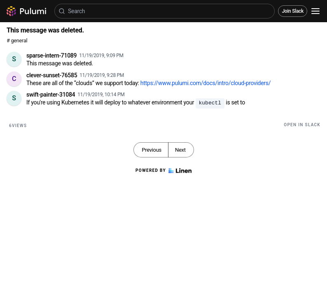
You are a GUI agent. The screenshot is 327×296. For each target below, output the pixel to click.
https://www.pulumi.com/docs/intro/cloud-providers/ (205, 83)
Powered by (163, 170)
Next (180, 150)
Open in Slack (302, 125)
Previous (151, 150)
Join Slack (293, 11)
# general (17, 40)
